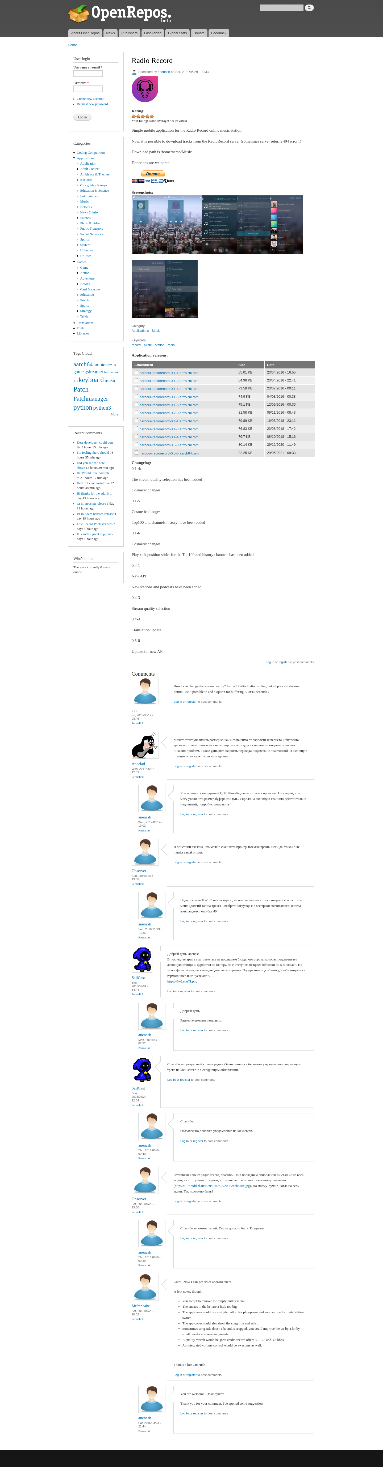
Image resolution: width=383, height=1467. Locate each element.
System (85, 245)
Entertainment (89, 196)
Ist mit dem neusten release (95, 514)
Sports (84, 239)
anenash (164, 72)
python (82, 407)
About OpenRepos (85, 33)
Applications (85, 158)
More (114, 414)
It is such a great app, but (94, 534)
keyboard (91, 380)
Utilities (85, 256)
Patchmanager (90, 398)
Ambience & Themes (94, 174)
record (136, 345)
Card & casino (90, 289)
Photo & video (90, 223)
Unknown (87, 250)
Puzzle (84, 300)
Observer (139, 871)
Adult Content (90, 169)
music (110, 380)
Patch (81, 389)
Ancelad (138, 764)
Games (81, 262)
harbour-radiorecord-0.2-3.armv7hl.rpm (169, 413)
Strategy (86, 311)
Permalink (138, 723)
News (110, 33)
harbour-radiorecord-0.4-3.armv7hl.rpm (169, 429)
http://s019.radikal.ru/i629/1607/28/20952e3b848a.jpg (212, 1186)
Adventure (87, 278)
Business (86, 180)
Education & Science (94, 190)
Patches (85, 218)
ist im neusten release (91, 503)
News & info (89, 212)
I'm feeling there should (93, 452)
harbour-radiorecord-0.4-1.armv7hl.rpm (169, 421)
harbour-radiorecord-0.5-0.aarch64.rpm (169, 453)
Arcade (85, 284)
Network (86, 207)
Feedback (218, 33)
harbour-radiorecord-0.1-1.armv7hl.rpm (169, 373)
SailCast (138, 978)
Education (87, 295)
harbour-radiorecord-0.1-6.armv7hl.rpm (169, 405)
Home (72, 45)
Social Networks (91, 234)
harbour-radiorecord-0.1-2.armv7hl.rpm (169, 381)
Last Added (152, 33)
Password (81, 83)
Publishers (129, 33)
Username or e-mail (87, 67)
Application (88, 163)
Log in (270, 662)
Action (85, 273)
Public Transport (91, 228)
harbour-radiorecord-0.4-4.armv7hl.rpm (169, 437)
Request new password (92, 104)
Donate (199, 33)
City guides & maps (93, 185)
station (159, 345)
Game (84, 267)
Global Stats (177, 33)
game (78, 371)
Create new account (90, 99)
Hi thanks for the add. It (93, 493)
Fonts (80, 328)
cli (114, 365)
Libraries (83, 333)
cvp (135, 710)
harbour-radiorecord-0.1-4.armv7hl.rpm (169, 389)
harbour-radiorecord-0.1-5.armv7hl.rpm (169, 397)
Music (84, 201)
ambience (103, 364)
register (283, 662)
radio (171, 345)
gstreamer (94, 371)
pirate (148, 345)
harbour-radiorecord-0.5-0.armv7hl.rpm (169, 445)
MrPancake (141, 1306)
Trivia (84, 316)
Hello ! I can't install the (93, 483)
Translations (85, 323)
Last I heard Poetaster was (95, 524)
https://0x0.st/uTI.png (182, 981)
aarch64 (83, 364)
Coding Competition (91, 153)
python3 (102, 408)
